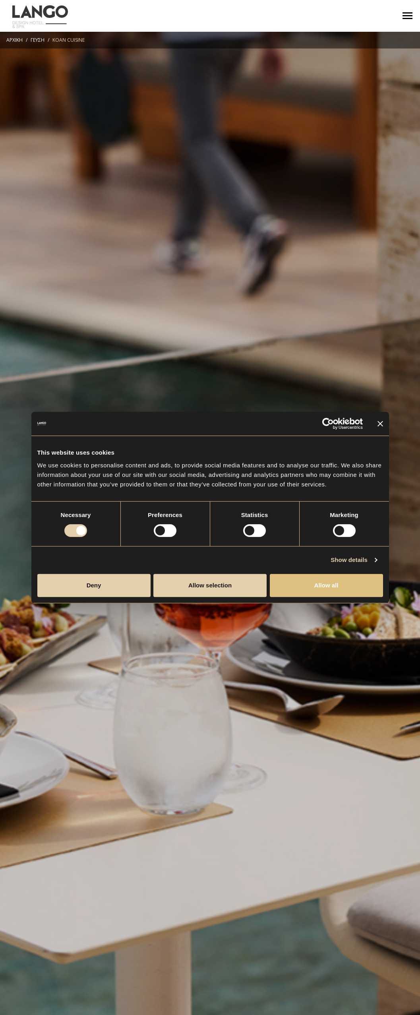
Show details (349, 559)
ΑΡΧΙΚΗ (14, 40)
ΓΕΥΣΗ (38, 40)
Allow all (326, 585)
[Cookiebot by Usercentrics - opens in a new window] (328, 424)
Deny (94, 585)
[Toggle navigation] (407, 16)
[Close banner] (380, 423)
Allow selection (210, 585)
